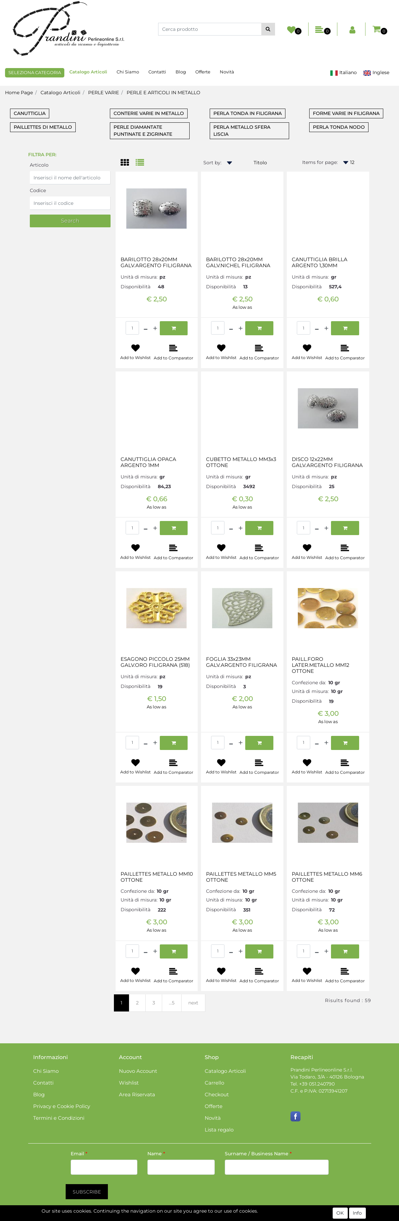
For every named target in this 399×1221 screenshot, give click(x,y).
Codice (38, 190)
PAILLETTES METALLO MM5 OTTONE (241, 877)
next (193, 1003)
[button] (268, 29)
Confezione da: (309, 682)
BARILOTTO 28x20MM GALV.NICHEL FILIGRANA (238, 262)
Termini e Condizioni (58, 1118)
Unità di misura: (139, 277)
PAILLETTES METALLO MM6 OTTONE (327, 877)
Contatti (157, 71)
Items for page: (320, 162)
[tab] (128, 163)
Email (79, 1154)
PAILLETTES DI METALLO (43, 127)
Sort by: (212, 163)
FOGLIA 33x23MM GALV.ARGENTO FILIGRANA (241, 662)
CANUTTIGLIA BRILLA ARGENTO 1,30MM (319, 262)
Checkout (217, 1094)
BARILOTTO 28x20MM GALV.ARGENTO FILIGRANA (156, 262)
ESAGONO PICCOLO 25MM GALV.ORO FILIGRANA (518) (155, 662)
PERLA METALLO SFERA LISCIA (241, 130)
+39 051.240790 (317, 1084)
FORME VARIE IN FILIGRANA (346, 113)
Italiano (343, 72)
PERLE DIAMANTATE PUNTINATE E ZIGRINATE (143, 130)
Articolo (39, 165)
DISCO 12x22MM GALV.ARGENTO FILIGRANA (327, 462)
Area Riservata (137, 1094)
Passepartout (228, 1217)
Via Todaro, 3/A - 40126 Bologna (327, 1077)
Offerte (202, 71)
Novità (227, 71)
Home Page (19, 93)
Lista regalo (219, 1129)
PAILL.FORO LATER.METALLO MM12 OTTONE (320, 665)
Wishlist (129, 1083)
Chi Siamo (128, 71)
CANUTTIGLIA (30, 113)
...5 (172, 1003)
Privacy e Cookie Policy (61, 1106)
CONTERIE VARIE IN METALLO (149, 113)
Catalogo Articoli (88, 71)
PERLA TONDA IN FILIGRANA (247, 113)
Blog (181, 71)
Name (156, 1154)
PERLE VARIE (103, 93)
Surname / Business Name (258, 1154)
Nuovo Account (138, 1071)
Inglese (376, 72)
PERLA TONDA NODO (339, 127)
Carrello (214, 1083)
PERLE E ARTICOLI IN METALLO (163, 93)
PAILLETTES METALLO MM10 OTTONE (157, 877)
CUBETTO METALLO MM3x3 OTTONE (241, 462)
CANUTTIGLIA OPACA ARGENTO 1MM (148, 462)
